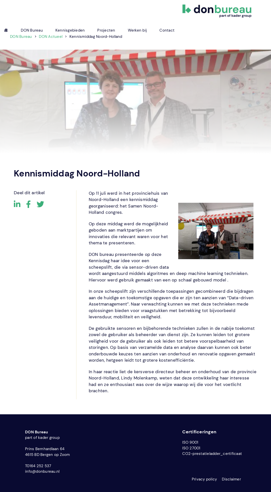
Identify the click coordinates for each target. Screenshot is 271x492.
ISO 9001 (190, 442)
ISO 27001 (191, 448)
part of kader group (42, 437)
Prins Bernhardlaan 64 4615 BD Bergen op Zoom (47, 451)
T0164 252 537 (38, 465)
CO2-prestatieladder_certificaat (212, 453)
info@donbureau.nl (42, 471)
